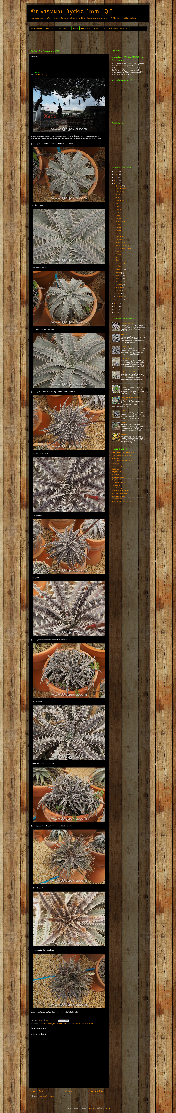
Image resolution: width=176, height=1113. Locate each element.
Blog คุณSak (116, 474)
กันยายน (119, 276)
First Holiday (120, 191)
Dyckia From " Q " (41, 74)
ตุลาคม (118, 273)
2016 (116, 303)
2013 (116, 312)
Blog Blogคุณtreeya (118, 480)
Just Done (124, 434)
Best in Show (85, 28)
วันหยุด (118, 233)
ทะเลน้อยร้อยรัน (100, 29)
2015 (116, 306)
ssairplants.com (117, 499)
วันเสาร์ (118, 254)
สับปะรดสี (74, 1024)
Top (117, 257)
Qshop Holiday (121, 221)
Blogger (107, 1108)
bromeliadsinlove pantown (120, 490)
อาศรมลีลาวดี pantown (119, 493)
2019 (116, 177)
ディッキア (82, 1024)
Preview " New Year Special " (125, 248)
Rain (117, 212)
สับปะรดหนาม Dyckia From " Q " (71, 11)
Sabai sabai (120, 236)
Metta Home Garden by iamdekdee (123, 453)
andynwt (91, 1108)
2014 (116, 309)
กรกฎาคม (119, 282)
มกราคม (119, 299)
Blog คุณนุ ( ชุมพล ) (118, 477)
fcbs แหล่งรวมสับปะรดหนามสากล (123, 461)
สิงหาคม (119, 279)
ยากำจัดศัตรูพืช (49, 1024)
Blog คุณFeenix (117, 472)
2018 (116, 180)
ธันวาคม (119, 186)
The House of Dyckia (119, 482)
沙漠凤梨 (90, 1024)
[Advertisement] (70, 39)
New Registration (64, 28)
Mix (117, 203)
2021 (116, 171)
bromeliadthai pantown (119, 488)
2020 (116, 174)
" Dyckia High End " (127, 323)
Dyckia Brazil (116, 458)
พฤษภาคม (119, 287)
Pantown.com (116, 485)
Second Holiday (121, 188)
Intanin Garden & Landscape (121, 455)
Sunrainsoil (115, 463)
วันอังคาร (119, 224)
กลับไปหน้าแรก (36, 29)
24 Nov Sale (125, 335)
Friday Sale (125, 358)
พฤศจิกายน (120, 270)
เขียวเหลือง (119, 260)
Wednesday (120, 200)
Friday (118, 215)
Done (117, 197)
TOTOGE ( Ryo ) (117, 466)
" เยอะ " (123, 385)
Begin (118, 206)
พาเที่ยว (118, 266)
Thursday (119, 218)
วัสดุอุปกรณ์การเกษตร (63, 1024)
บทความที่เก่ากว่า (98, 1091)
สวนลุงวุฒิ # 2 (120, 263)
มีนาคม (118, 293)
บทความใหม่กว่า (38, 1091)
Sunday (118, 209)
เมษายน (119, 291)
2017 (116, 183)
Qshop (75, 28)
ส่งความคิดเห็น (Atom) (47, 1096)
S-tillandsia (115, 469)
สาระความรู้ (50, 29)
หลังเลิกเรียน (125, 347)
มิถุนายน (119, 285)
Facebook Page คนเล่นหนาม (121, 501)
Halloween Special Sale (129, 372)
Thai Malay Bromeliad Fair (118, 28)
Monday (118, 227)
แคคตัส (41, 1024)
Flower (123, 422)
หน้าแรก (68, 1091)
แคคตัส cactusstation (119, 496)
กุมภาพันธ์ (119, 296)
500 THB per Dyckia (122, 245)
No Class (119, 194)
